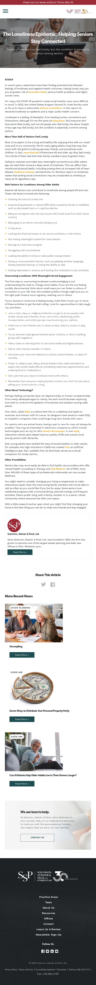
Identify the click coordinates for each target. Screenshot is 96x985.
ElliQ (27, 412)
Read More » (20, 552)
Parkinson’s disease (24, 172)
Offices (48, 918)
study (76, 431)
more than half (31, 153)
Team (48, 902)
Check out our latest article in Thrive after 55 (48, 2)
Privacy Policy (11, 970)
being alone (58, 121)
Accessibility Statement (45, 970)
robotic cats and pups (53, 431)
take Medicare (58, 469)
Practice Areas (48, 896)
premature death (37, 92)
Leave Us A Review (49, 929)
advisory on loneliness (50, 108)
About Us (49, 907)
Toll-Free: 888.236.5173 (79, 970)
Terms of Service (26, 970)
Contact (48, 923)
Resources (48, 913)
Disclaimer (61, 970)
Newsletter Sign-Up (48, 934)
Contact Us (37, 838)
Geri (67, 447)
